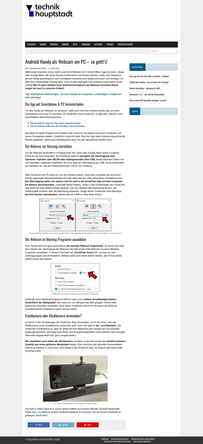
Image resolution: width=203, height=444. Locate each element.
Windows (54, 44)
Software (98, 44)
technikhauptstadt (38, 68)
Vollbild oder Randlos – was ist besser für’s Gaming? (149, 82)
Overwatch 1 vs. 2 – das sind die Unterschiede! (146, 94)
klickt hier (41, 415)
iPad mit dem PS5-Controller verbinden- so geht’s (147, 100)
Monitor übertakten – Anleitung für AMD (144, 88)
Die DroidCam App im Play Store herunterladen (55, 123)
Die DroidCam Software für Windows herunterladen (57, 126)
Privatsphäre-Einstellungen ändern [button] (142, 439)
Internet (110, 44)
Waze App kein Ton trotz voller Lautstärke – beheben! (149, 76)
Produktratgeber (125, 44)
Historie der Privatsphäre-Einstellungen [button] (117, 441)
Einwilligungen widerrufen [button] (142, 441)
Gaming (43, 44)
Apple (75, 44)
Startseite (31, 44)
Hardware (86, 44)
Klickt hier (30, 412)
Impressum (105, 439)
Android (65, 44)
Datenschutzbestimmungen (119, 439)
